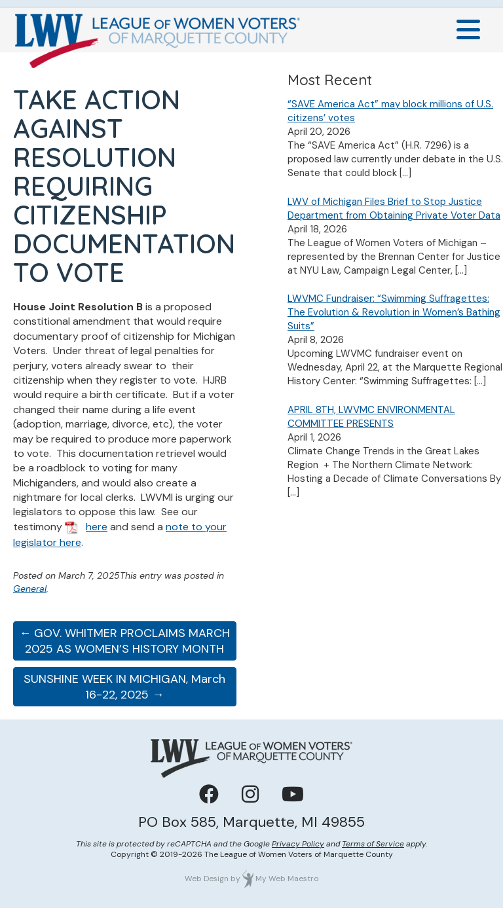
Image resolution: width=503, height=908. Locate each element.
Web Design (207, 878)
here (96, 527)
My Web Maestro (286, 878)
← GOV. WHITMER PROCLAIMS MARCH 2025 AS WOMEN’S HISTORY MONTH (124, 641)
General (30, 588)
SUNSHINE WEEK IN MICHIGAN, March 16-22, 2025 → (124, 686)
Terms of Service (373, 844)
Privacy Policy (298, 844)
